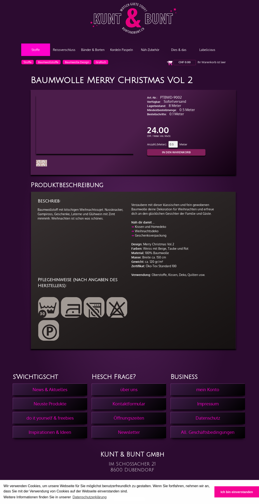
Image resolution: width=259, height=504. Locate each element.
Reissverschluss (64, 50)
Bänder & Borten (92, 50)
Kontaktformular (129, 403)
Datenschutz (208, 418)
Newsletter (129, 432)
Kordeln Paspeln (121, 50)
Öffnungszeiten (129, 418)
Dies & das (178, 50)
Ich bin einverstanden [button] (237, 492)
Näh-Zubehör (150, 50)
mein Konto (207, 389)
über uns (128, 389)
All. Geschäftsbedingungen (208, 432)
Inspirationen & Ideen (50, 432)
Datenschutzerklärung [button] (90, 497)
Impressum (208, 403)
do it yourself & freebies (50, 418)
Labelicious (207, 50)
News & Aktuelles (50, 389)
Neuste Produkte (50, 403)
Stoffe (35, 50)
